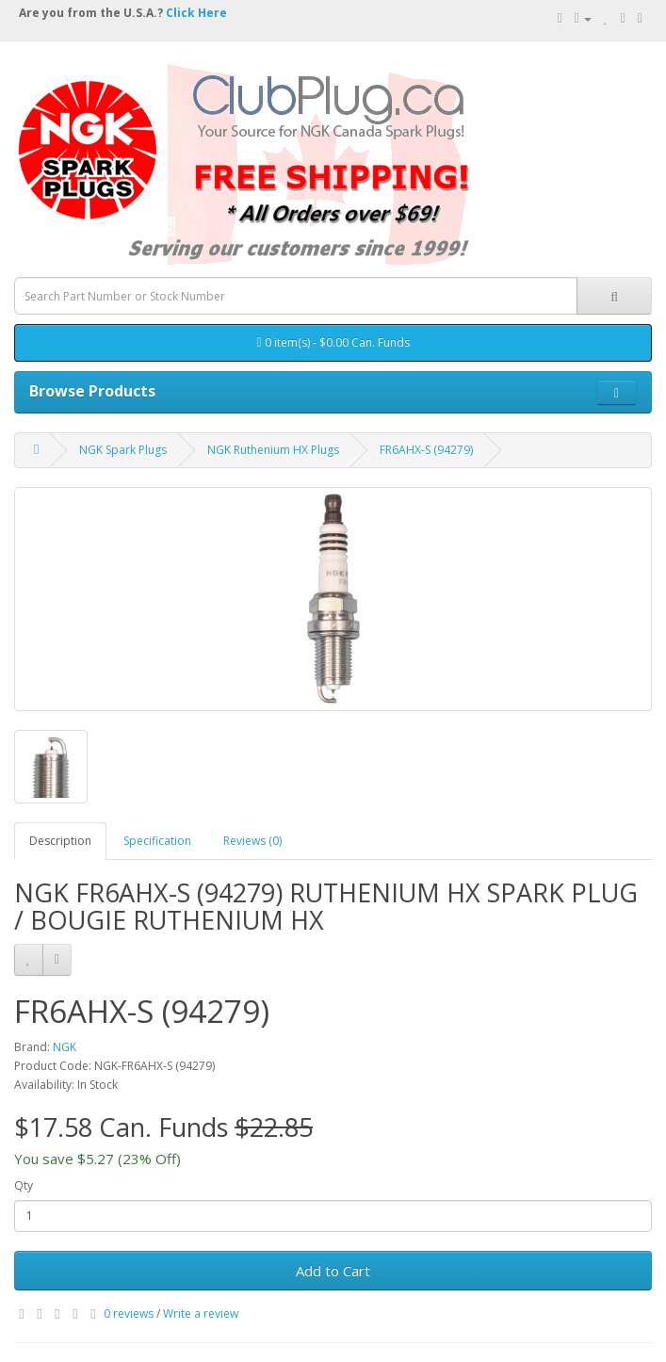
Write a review (200, 1313)
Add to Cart (333, 1270)
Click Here (196, 13)
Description (60, 841)
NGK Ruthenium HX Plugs (273, 450)
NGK (64, 1047)
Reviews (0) (252, 841)
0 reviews (129, 1313)
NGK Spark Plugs (123, 450)
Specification (157, 841)
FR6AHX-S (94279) (426, 450)
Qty (23, 1185)
